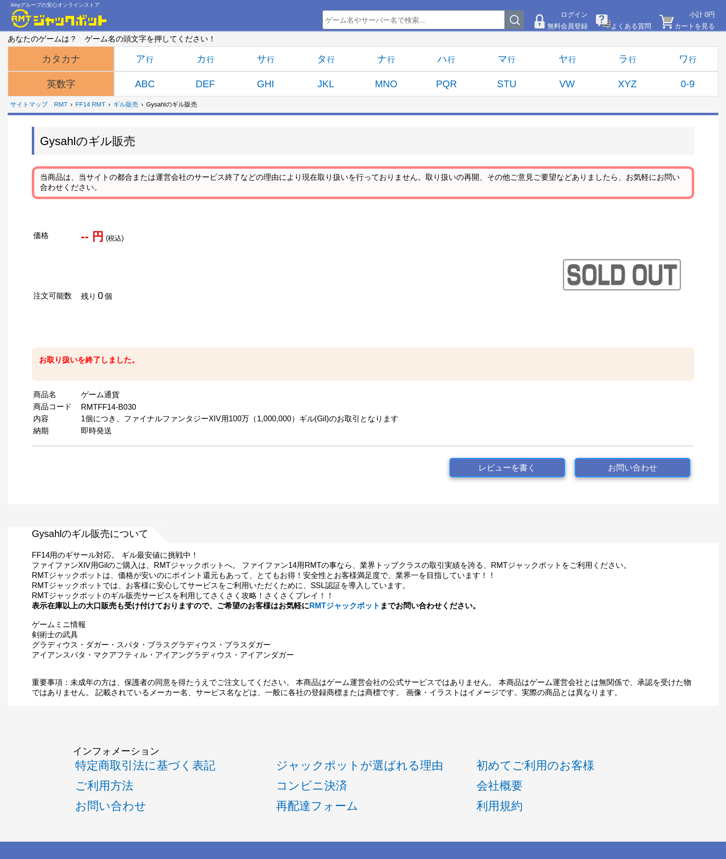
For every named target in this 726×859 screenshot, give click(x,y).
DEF (205, 84)
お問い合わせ (632, 467)
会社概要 (499, 785)
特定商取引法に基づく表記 (145, 765)
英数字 (61, 84)
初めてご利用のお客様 (535, 765)
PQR (446, 84)
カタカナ (61, 59)
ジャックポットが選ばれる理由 (359, 765)
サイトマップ (29, 104)
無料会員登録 (567, 26)
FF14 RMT (91, 104)
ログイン (574, 14)
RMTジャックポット (344, 606)
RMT (60, 104)
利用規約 (499, 805)
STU (506, 84)
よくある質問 (631, 26)
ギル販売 (125, 104)
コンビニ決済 (311, 785)
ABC (145, 84)
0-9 (688, 84)
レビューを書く (507, 467)
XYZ (627, 84)
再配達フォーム (317, 805)
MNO (386, 84)
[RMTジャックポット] (59, 18)
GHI (265, 84)
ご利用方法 (104, 785)
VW (567, 84)
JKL (325, 84)
